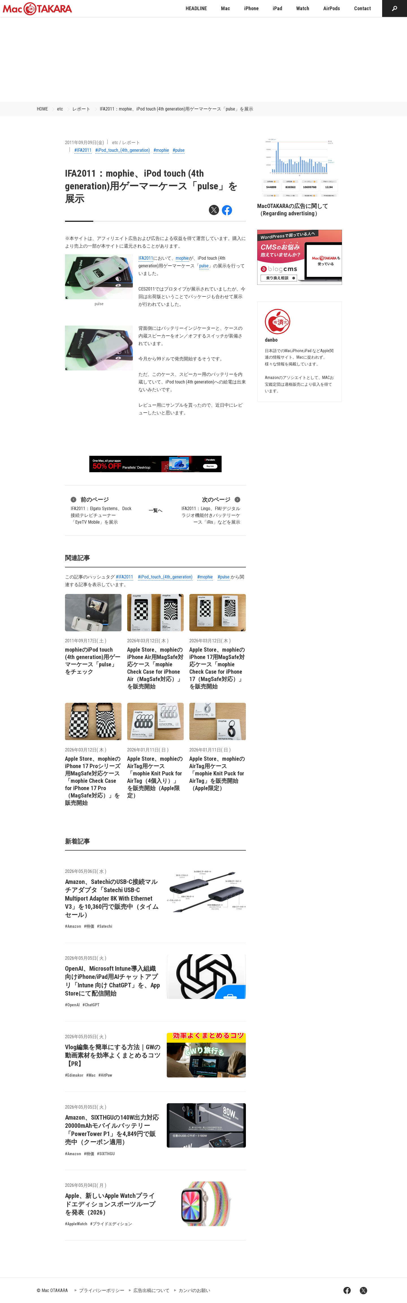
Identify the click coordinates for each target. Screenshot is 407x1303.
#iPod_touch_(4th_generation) (122, 150)
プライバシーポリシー (101, 1290)
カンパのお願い (194, 1290)
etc (60, 109)
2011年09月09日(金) (84, 142)
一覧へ (155, 510)
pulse (204, 265)
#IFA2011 (83, 150)
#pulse (179, 150)
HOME (42, 109)
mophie (182, 258)
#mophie (161, 150)
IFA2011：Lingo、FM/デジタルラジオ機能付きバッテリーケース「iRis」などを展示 (210, 510)
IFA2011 (145, 258)
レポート (81, 109)
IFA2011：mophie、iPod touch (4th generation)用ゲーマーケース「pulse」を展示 (176, 109)
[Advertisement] (203, 59)
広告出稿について (151, 1290)
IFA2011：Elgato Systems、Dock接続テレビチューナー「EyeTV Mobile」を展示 (101, 510)
